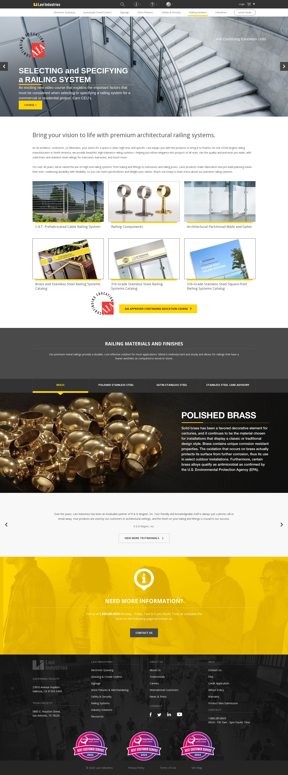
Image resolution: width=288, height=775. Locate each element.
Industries (221, 12)
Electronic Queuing (64, 12)
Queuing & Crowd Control (97, 12)
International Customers (164, 690)
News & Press (158, 696)
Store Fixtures (145, 12)
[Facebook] (151, 714)
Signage (124, 12)
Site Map (197, 767)
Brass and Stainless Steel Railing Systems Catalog (67, 286)
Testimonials (157, 676)
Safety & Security (171, 12)
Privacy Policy (136, 767)
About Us (155, 670)
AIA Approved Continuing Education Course (158, 308)
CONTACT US (144, 632)
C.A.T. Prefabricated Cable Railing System (67, 226)
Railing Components (127, 226)
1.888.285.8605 (217, 718)
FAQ (210, 676)
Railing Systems (198, 12)
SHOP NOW (244, 12)
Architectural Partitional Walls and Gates (219, 226)
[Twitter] (159, 715)
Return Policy (216, 690)
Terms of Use (168, 767)
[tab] (60, 386)
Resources (97, 716)
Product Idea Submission (223, 703)
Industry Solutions (101, 710)
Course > (30, 105)
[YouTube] (179, 714)
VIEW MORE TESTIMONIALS (144, 538)
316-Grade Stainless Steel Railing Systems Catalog (137, 286)
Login (242, 4)
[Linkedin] (169, 714)
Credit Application (218, 683)
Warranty (213, 696)
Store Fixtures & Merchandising (109, 690)
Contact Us (215, 670)
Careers (154, 683)
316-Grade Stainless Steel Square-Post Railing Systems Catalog (217, 286)
